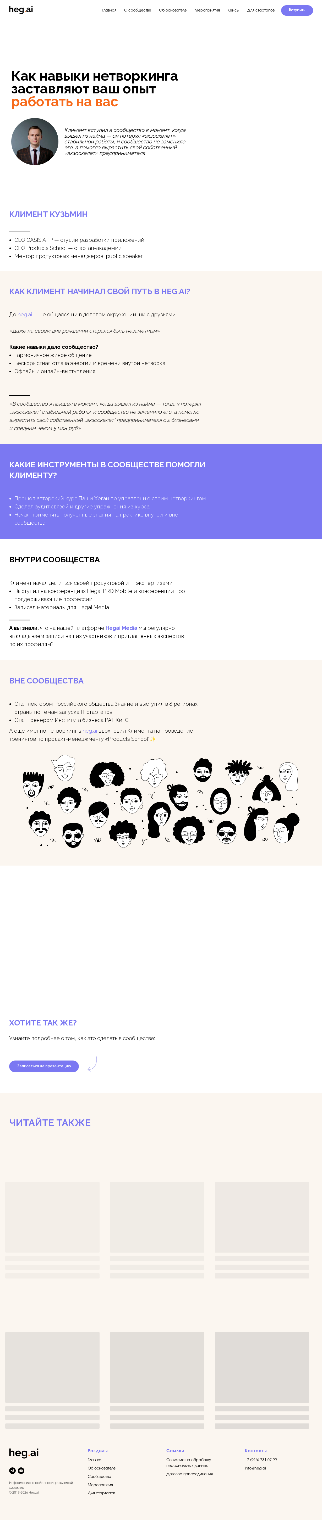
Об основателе (173, 10)
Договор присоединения (189, 1474)
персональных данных (187, 1466)
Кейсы (233, 10)
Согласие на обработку (188, 1460)
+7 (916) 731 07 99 (261, 1460)
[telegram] (12, 1470)
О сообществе (137, 10)
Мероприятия (207, 10)
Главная (109, 10)
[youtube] (21, 1470)
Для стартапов (261, 10)
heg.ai (25, 314)
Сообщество (99, 1477)
